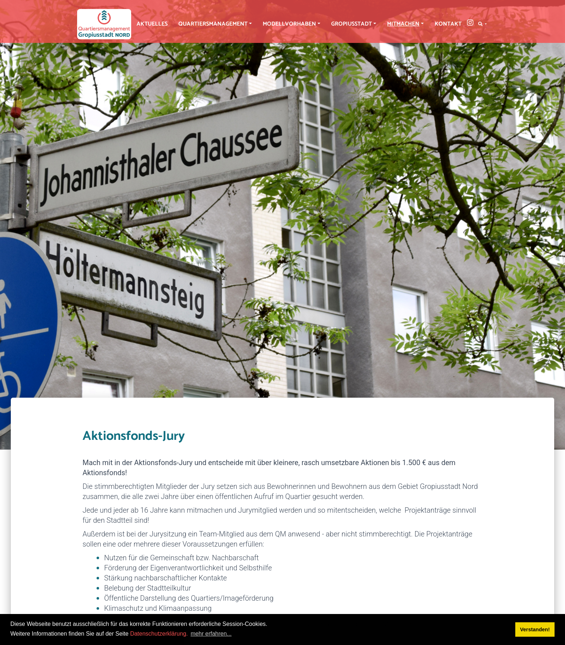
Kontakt (448, 24)
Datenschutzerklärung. (159, 634)
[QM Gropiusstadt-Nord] (104, 24)
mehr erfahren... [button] (211, 634)
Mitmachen (403, 24)
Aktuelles (152, 24)
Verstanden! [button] (535, 629)
